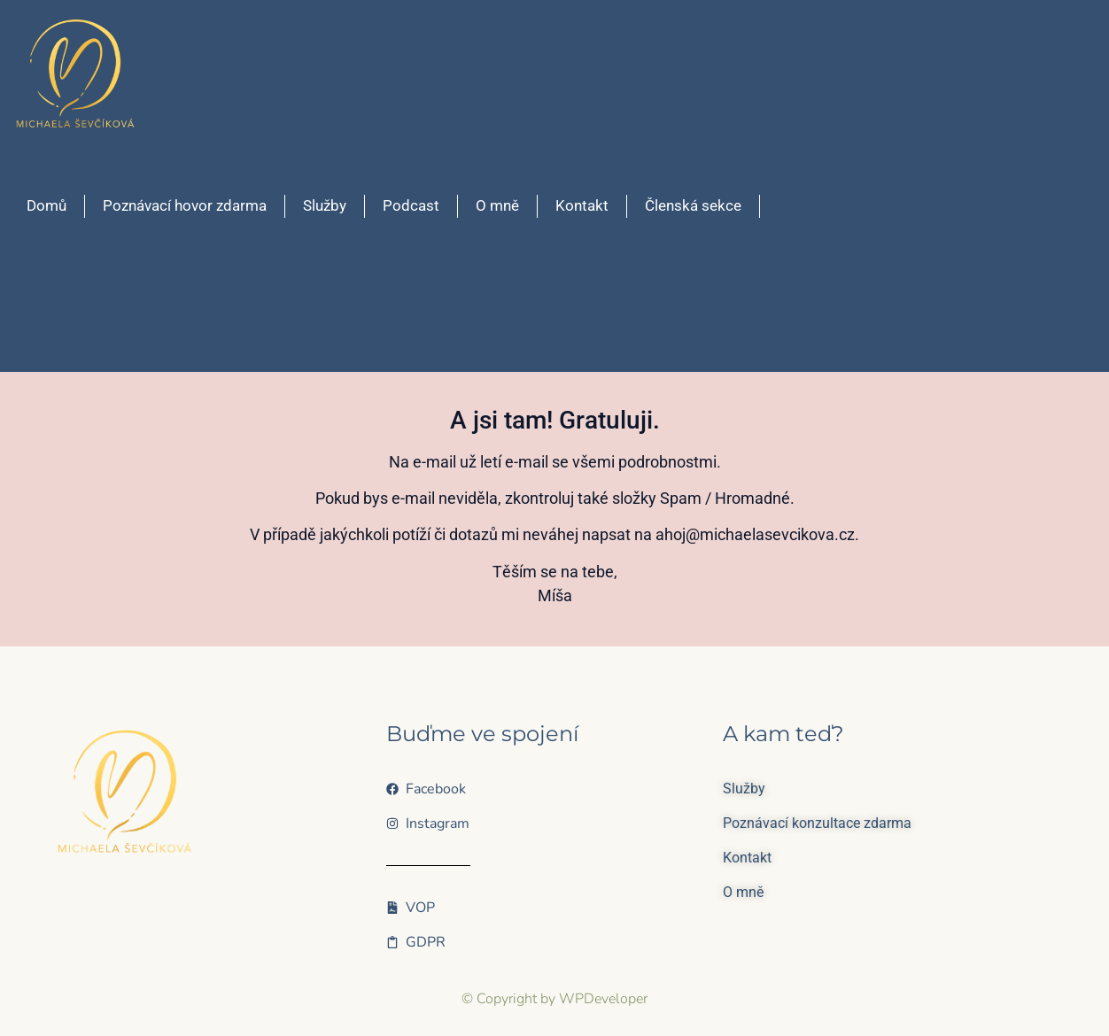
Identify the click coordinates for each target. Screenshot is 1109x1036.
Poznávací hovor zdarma (185, 205)
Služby (324, 205)
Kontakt (582, 205)
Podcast (411, 205)
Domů (46, 205)
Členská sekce (693, 205)
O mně (497, 205)
